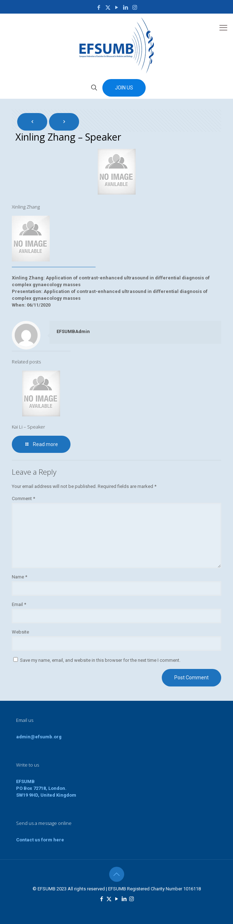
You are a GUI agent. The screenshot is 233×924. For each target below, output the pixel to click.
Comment (23, 498)
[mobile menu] (223, 28)
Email (19, 604)
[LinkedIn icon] (125, 7)
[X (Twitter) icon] (108, 7)
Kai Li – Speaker (28, 427)
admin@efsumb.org (39, 736)
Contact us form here (40, 839)
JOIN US (124, 88)
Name (19, 577)
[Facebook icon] (99, 7)
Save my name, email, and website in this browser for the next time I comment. (100, 660)
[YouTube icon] (117, 7)
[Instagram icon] (134, 7)
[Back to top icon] (116, 874)
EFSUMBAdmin (73, 331)
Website (20, 632)
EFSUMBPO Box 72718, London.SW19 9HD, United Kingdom (46, 788)
